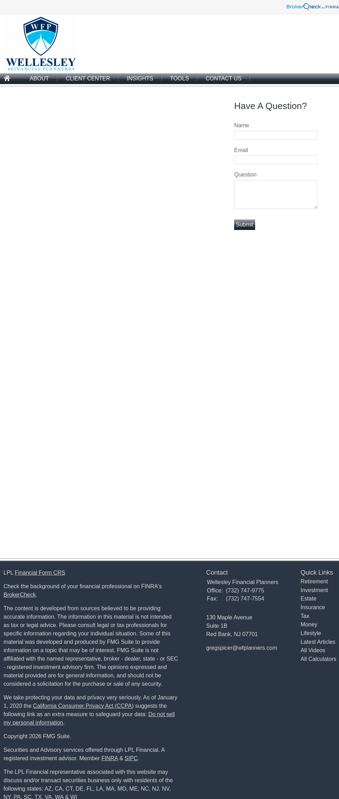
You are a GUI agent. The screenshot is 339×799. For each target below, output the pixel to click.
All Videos (313, 650)
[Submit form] (244, 224)
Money (309, 624)
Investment (314, 590)
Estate (308, 599)
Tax (305, 616)
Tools (179, 78)
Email (241, 150)
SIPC (131, 758)
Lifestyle (311, 633)
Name (241, 125)
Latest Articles (318, 642)
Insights (140, 78)
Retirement (314, 581)
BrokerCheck (19, 595)
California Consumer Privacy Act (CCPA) (83, 706)
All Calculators (318, 659)
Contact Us (223, 78)
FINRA (109, 758)
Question (245, 175)
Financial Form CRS (40, 573)
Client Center (88, 78)
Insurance (313, 607)
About (39, 78)
